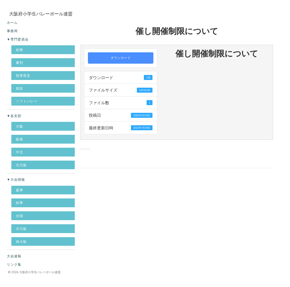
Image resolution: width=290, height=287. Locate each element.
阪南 (19, 139)
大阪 (19, 126)
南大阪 (21, 241)
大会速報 (14, 256)
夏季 (19, 190)
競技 (19, 88)
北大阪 (21, 165)
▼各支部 (14, 116)
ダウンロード (121, 58)
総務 (19, 50)
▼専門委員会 (18, 39)
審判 (19, 62)
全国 (19, 216)
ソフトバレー (27, 101)
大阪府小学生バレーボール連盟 (39, 272)
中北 (19, 152)
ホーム (12, 22)
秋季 (19, 203)
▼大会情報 (16, 179)
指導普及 (23, 75)
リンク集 (14, 264)
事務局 (12, 31)
